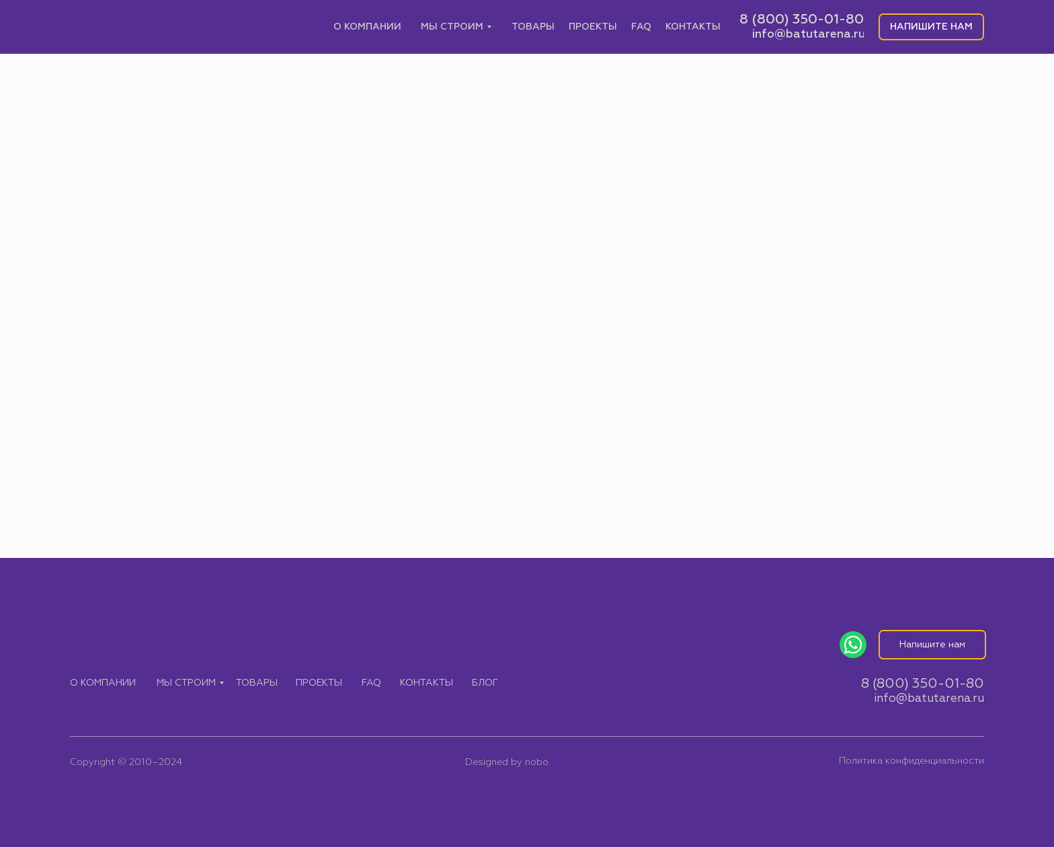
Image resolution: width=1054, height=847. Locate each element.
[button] (931, 26)
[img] (138, 26)
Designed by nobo (507, 762)
